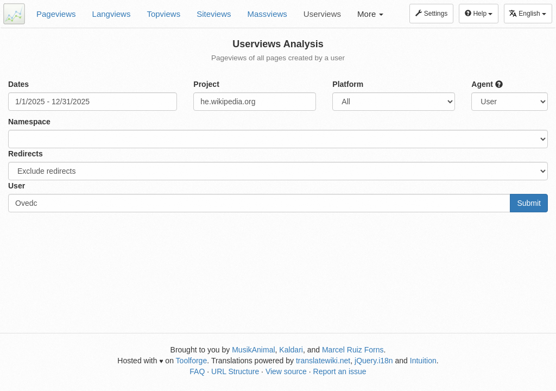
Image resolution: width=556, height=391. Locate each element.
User (16, 185)
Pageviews (56, 13)
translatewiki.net (323, 360)
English (527, 13)
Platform (347, 84)
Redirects (25, 153)
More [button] (370, 13)
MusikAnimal (253, 349)
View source (286, 371)
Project (206, 84)
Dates (18, 84)
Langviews (111, 13)
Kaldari (291, 349)
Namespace (29, 121)
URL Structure (235, 371)
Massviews (267, 13)
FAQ (197, 371)
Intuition (423, 360)
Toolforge (191, 360)
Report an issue (340, 371)
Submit (529, 203)
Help (478, 13)
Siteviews (214, 13)
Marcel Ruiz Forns (353, 349)
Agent (487, 84)
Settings (431, 13)
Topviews (163, 13)
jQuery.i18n (374, 360)
